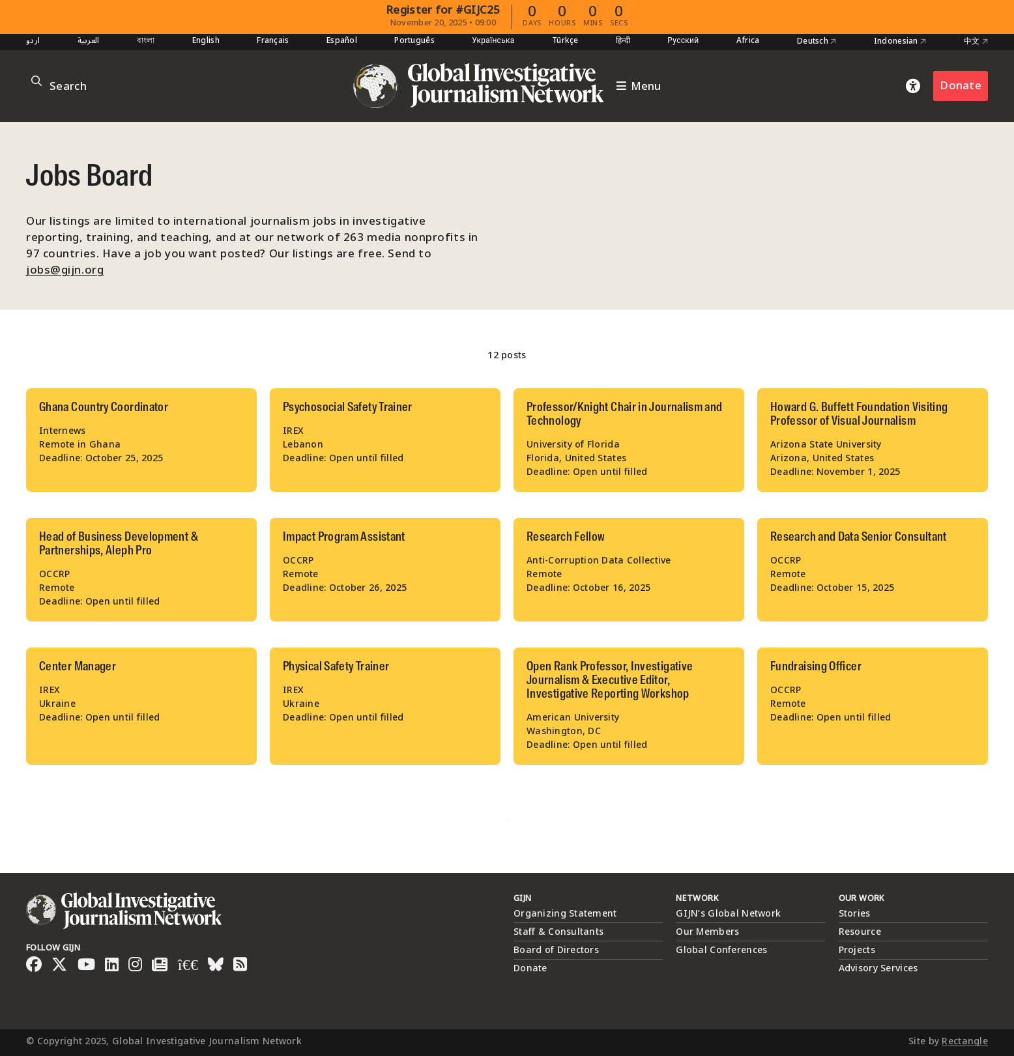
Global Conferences (721, 950)
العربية (89, 41)
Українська (493, 41)
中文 (976, 42)
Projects (857, 950)
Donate (960, 85)
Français (273, 41)
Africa (748, 41)
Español (341, 41)
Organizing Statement (565, 913)
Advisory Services (878, 968)
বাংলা (146, 41)
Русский (683, 41)
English (206, 41)
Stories (855, 913)
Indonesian (900, 42)
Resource (860, 931)
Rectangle (965, 1041)
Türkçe (565, 41)
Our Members (707, 931)
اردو (33, 41)
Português (414, 41)
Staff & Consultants (558, 931)
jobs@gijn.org (65, 270)
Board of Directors (556, 950)
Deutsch (817, 42)
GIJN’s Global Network (728, 913)
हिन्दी (623, 41)
